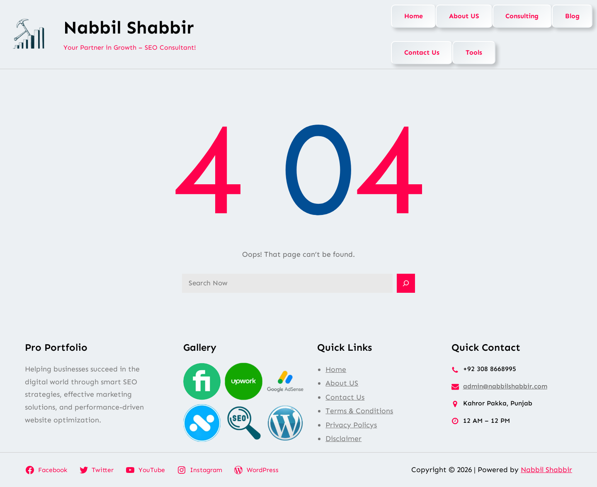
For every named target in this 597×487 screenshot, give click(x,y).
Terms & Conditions (359, 410)
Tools (474, 52)
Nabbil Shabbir (128, 27)
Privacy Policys (351, 424)
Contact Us (421, 52)
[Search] (406, 283)
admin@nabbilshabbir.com (505, 386)
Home (413, 16)
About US (464, 16)
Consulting (522, 16)
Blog (572, 16)
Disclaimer (343, 438)
